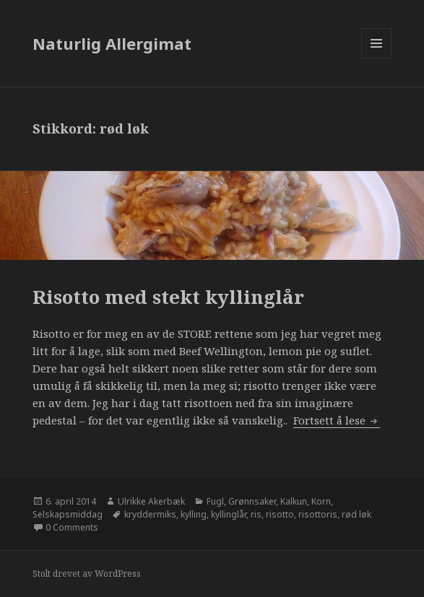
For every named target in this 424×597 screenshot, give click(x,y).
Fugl (215, 501)
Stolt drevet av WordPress (87, 573)
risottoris (317, 514)
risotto (280, 514)
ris (256, 514)
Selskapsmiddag (68, 514)
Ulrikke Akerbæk (151, 501)
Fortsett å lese (336, 420)
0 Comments (72, 527)
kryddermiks (150, 514)
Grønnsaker (252, 501)
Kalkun (293, 501)
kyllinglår (228, 514)
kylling (194, 514)
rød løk (356, 514)
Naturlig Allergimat (112, 43)
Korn (321, 501)
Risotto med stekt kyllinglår (168, 297)
